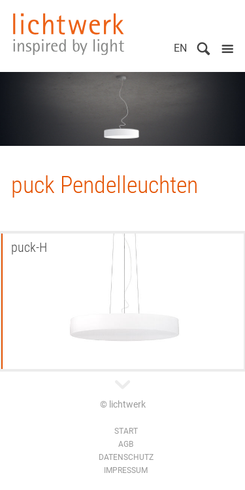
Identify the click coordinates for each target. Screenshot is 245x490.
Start (126, 431)
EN (180, 48)
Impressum (126, 470)
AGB (125, 444)
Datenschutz (126, 457)
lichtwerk (68, 34)
